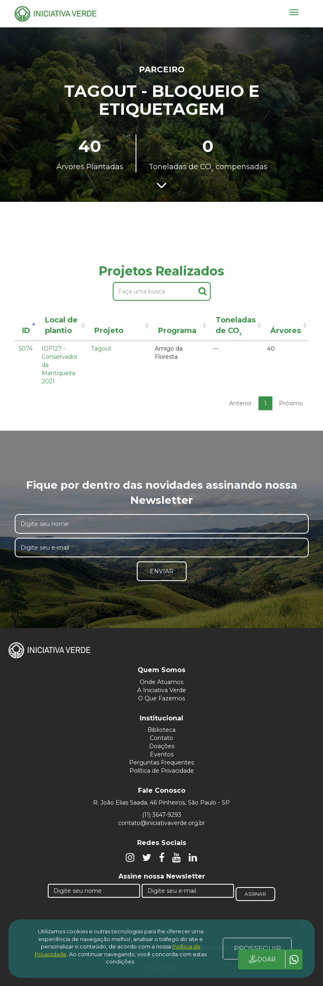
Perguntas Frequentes (161, 762)
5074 (26, 348)
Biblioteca (161, 729)
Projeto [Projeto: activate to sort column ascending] (108, 330)
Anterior (240, 403)
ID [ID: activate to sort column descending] (26, 330)
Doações (161, 746)
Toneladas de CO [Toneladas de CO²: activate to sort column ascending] (236, 326)
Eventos (162, 754)
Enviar (162, 571)
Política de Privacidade (161, 770)
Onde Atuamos (161, 682)
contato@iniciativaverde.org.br (161, 823)
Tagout (101, 348)
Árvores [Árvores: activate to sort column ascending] (285, 330)
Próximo (291, 403)
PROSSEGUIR (257, 948)
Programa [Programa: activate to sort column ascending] (177, 330)
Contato (161, 738)
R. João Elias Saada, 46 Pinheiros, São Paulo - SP (161, 802)
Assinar (255, 894)
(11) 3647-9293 (161, 814)
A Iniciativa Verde (161, 690)
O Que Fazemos (161, 698)
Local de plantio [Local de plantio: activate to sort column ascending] (61, 325)
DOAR (261, 959)
